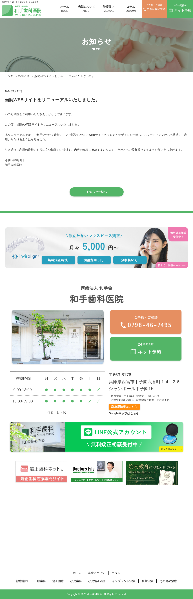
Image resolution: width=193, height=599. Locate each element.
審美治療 (147, 581)
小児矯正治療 (97, 581)
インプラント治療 (123, 581)
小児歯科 (76, 581)
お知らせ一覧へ (96, 191)
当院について (86, 9)
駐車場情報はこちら (124, 406)
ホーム (65, 9)
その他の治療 (168, 581)
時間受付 (180, 8)
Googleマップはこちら (124, 413)
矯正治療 (58, 581)
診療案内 (108, 9)
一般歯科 (40, 581)
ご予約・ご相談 (154, 7)
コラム (130, 9)
